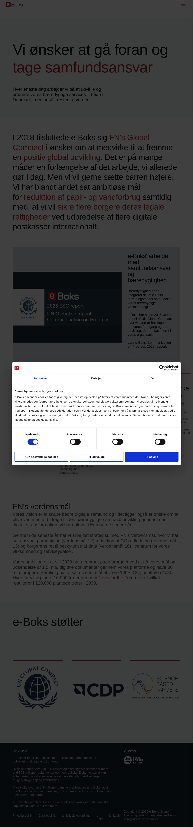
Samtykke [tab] (40, 378)
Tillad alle (151, 456)
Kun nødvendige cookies (41, 456)
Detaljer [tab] (96, 378)
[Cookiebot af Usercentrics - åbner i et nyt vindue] (162, 368)
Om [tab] (153, 378)
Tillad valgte (96, 456)
